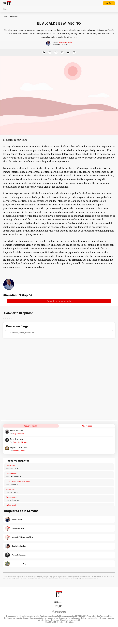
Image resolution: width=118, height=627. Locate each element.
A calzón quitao (11, 497)
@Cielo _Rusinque (14, 476)
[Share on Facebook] (43, 52)
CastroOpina (10, 465)
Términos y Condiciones (48, 616)
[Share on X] (49, 52)
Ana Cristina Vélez (18, 528)
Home (5, 16)
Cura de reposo (16, 439)
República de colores (19, 447)
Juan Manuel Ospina (65, 42)
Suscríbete (109, 3)
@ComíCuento (13, 484)
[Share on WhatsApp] (56, 52)
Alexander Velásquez (20, 442)
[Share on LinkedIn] (62, 52)
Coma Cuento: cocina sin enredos (18, 481)
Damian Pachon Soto (19, 546)
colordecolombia (19, 451)
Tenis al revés (10, 489)
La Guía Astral (11, 505)
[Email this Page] (68, 52)
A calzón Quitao (13, 500)
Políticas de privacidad (65, 616)
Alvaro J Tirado (17, 519)
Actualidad (56, 44)
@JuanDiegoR (13, 492)
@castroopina (13, 468)
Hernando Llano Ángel (19, 564)
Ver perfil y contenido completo (59, 301)
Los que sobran (11, 473)
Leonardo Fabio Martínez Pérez (22, 537)
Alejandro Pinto (16, 431)
